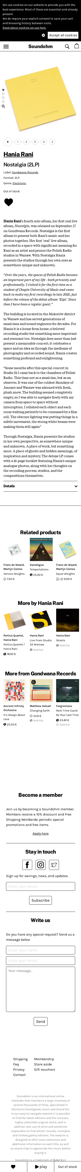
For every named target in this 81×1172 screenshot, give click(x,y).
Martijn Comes (12, 569)
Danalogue (37, 564)
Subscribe (40, 900)
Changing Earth (40, 710)
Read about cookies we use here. (24, 28)
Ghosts (60, 640)
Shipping (20, 1059)
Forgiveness (64, 706)
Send (40, 1021)
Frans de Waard (13, 564)
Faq (16, 1064)
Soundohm (40, 46)
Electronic (19, 183)
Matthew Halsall (40, 706)
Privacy (18, 1069)
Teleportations (39, 569)
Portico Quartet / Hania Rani (14, 646)
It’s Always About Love (14, 717)
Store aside (43, 1064)
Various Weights (14, 573)
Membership (44, 1059)
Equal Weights (65, 573)
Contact (19, 1075)
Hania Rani (18, 154)
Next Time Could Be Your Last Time (67, 713)
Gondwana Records (25, 172)
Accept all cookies (63, 35)
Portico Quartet (13, 635)
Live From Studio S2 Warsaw (41, 642)
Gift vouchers (44, 1069)
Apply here (41, 833)
